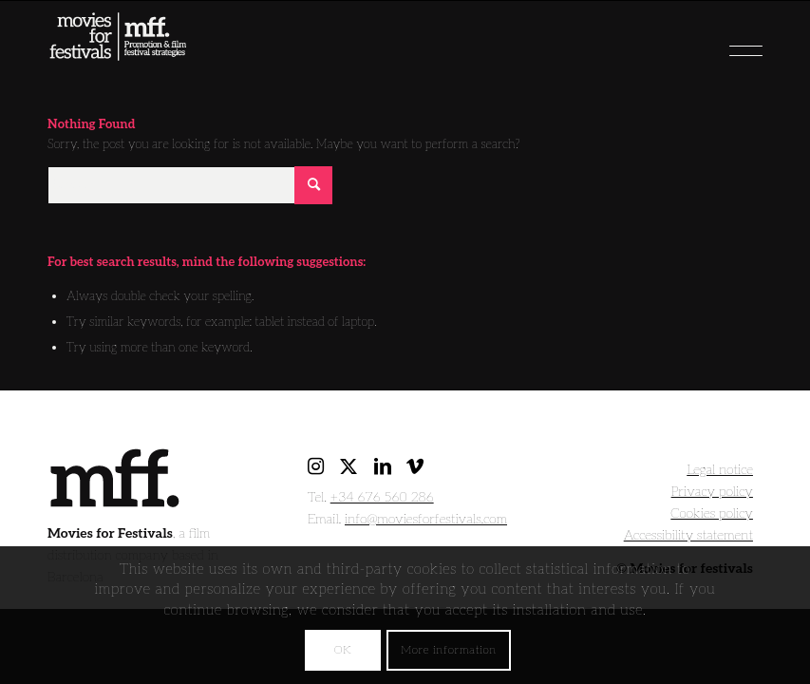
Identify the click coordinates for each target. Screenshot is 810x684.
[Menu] (712, 43)
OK (342, 650)
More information (449, 650)
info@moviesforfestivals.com (426, 519)
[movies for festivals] (117, 53)
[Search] (189, 185)
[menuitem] (712, 43)
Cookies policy (711, 513)
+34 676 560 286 (382, 497)
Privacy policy (712, 492)
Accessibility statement (688, 535)
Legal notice (720, 470)
